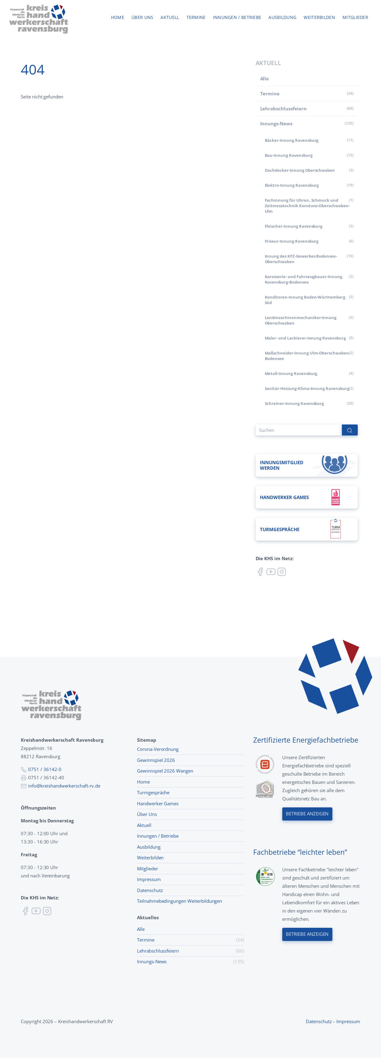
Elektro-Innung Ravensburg (292, 185)
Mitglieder (355, 17)
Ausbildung (282, 17)
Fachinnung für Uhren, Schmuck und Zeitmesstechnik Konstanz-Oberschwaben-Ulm (307, 205)
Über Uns (147, 814)
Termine (196, 17)
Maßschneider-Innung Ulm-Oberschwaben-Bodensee (307, 355)
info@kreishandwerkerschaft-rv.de (64, 786)
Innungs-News (276, 123)
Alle (264, 78)
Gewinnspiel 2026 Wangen (165, 771)
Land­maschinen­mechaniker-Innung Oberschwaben (301, 320)
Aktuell (170, 17)
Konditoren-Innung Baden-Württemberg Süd (305, 299)
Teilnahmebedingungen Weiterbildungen (179, 901)
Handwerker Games (158, 803)
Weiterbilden (319, 17)
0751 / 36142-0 (44, 769)
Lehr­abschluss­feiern (283, 108)
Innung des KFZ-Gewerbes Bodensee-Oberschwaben (301, 258)
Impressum (149, 879)
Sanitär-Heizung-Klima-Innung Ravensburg (307, 388)
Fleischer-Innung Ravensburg (294, 226)
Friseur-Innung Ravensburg (292, 241)
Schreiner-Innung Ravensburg (294, 403)
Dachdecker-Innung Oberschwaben (300, 170)
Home (117, 17)
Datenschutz (150, 890)
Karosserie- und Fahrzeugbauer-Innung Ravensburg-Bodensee (303, 279)
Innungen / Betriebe (237, 17)
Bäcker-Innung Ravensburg (292, 140)
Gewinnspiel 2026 (156, 760)
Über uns (142, 17)
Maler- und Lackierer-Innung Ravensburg (305, 338)
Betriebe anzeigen (307, 814)
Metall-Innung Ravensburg (291, 373)
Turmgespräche (153, 793)
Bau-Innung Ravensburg (289, 155)
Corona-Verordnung (158, 749)
